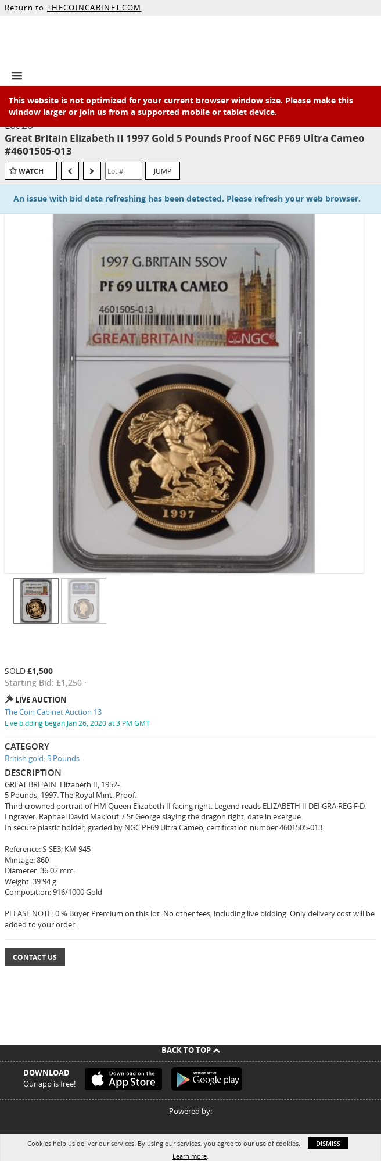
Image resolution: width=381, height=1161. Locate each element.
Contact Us (35, 957)
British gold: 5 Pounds (42, 758)
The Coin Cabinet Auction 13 (53, 712)
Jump (162, 170)
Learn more (189, 1156)
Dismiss (328, 1143)
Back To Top (190, 1050)
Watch (31, 171)
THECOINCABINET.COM (94, 7)
